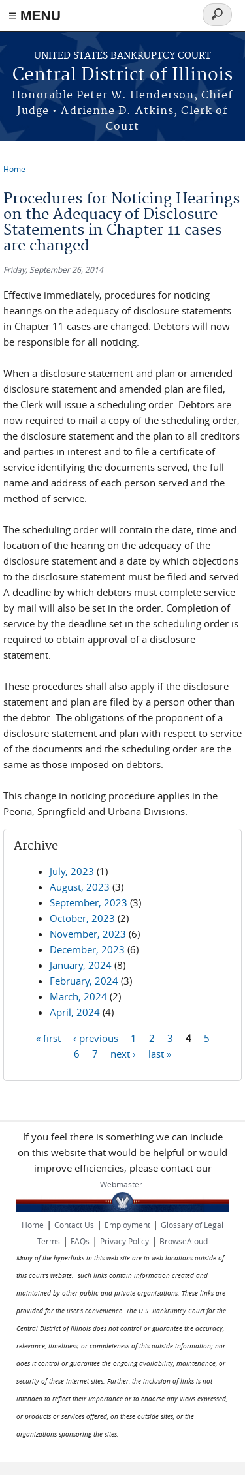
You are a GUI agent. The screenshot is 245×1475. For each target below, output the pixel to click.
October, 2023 (82, 918)
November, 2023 (88, 933)
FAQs (80, 1241)
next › (123, 1053)
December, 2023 (87, 949)
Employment (127, 1224)
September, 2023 (88, 902)
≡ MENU (34, 15)
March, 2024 (78, 996)
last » (159, 1053)
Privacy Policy (124, 1241)
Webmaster (121, 1184)
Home (14, 169)
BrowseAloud (183, 1241)
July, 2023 (72, 871)
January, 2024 (81, 965)
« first (48, 1037)
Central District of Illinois (122, 75)
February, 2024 (84, 980)
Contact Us (74, 1224)
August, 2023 (80, 886)
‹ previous (95, 1037)
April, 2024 (75, 1012)
